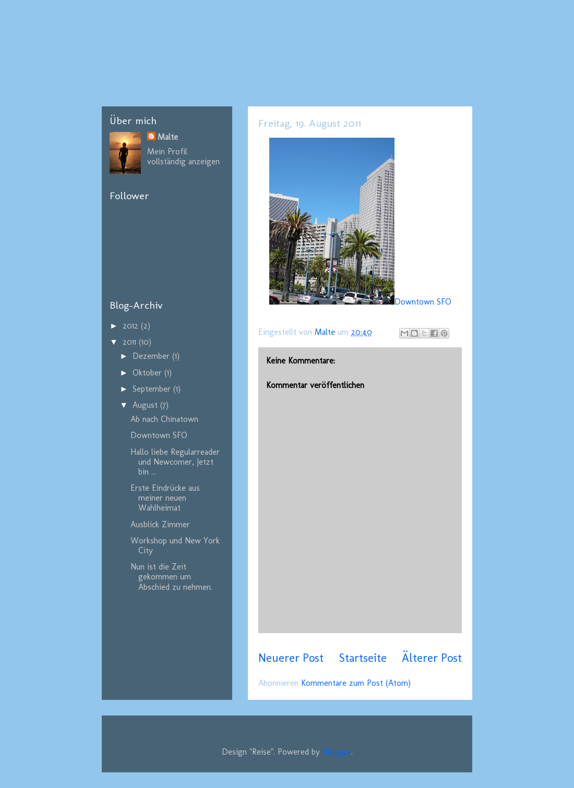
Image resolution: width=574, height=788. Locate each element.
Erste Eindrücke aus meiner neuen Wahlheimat (165, 498)
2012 (132, 326)
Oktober (148, 373)
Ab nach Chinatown (164, 419)
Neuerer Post (291, 658)
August (146, 405)
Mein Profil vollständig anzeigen (183, 156)
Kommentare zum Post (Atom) (356, 683)
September (153, 389)
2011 (131, 342)
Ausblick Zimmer (160, 524)
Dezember (152, 356)
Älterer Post (432, 658)
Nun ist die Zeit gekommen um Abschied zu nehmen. (171, 576)
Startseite (363, 658)
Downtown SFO (360, 302)
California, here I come (211, 56)
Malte (168, 137)
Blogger (336, 752)
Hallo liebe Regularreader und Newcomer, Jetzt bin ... (175, 462)
